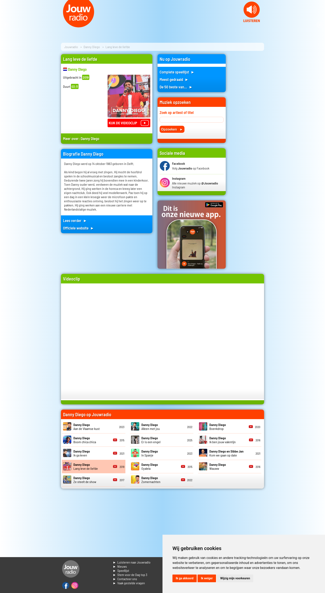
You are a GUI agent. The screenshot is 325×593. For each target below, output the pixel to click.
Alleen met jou (150, 427)
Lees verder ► (75, 220)
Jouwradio (71, 47)
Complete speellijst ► (177, 72)
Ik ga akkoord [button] (184, 578)
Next (319, 25)
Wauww (217, 466)
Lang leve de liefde (85, 466)
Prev (5, 25)
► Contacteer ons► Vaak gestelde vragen (129, 581)
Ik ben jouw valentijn (222, 440)
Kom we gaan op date (226, 453)
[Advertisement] (247, 116)
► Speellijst (121, 570)
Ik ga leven (81, 453)
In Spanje (149, 453)
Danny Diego (92, 47)
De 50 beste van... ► (176, 86)
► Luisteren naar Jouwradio (131, 562)
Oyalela (149, 466)
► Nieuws (120, 566)
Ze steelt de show (84, 480)
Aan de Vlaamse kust (86, 427)
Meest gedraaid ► (174, 79)
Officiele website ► (78, 228)
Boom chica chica (84, 440)
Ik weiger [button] (207, 578)
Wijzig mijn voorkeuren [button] (235, 578)
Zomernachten (150, 480)
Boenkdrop (217, 427)
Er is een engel (150, 440)
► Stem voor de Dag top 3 (130, 575)
